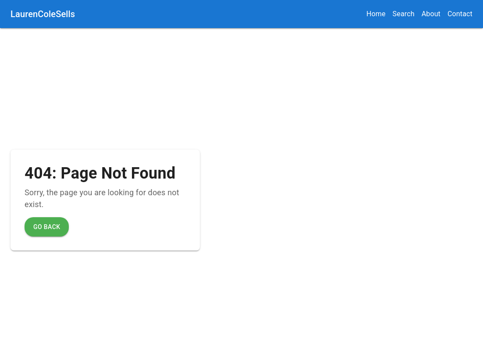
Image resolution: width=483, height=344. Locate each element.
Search (404, 14)
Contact (459, 14)
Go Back (46, 226)
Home (376, 14)
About (431, 14)
